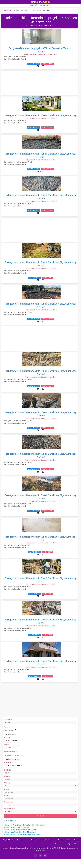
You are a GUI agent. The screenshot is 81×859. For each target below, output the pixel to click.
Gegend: (6, 744)
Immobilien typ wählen (14, 765)
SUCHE (34, 5)
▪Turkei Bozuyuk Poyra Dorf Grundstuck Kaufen (20, 830)
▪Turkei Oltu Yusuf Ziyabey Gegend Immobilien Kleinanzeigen (25, 825)
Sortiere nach (8, 719)
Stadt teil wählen (12, 741)
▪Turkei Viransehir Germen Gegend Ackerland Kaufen (22, 834)
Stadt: (6, 727)
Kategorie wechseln (13, 759)
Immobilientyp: (8, 762)
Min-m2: (6, 789)
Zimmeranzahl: (8, 802)
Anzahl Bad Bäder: (9, 808)
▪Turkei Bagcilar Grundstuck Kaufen (16, 827)
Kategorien (45, 5)
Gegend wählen (11, 747)
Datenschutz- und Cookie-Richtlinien (40, 840)
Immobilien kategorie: (10, 751)
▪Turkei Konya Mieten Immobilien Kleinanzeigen (20, 832)
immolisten (40, 1)
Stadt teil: (7, 738)
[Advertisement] (40, 83)
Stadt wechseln (11, 734)
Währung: (7, 783)
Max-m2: (7, 795)
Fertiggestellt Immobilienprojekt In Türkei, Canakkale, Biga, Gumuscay (40, 115)
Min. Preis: (7, 770)
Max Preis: (7, 776)
